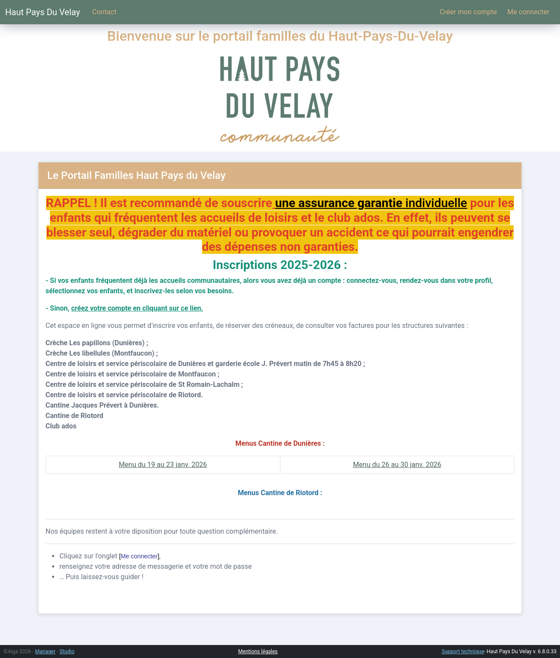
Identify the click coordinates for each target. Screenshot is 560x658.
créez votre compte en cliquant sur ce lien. (137, 308)
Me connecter (528, 12)
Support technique (463, 651)
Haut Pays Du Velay (42, 12)
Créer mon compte (468, 12)
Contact (104, 12)
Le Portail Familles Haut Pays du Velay (136, 175)
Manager (45, 651)
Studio (66, 651)
